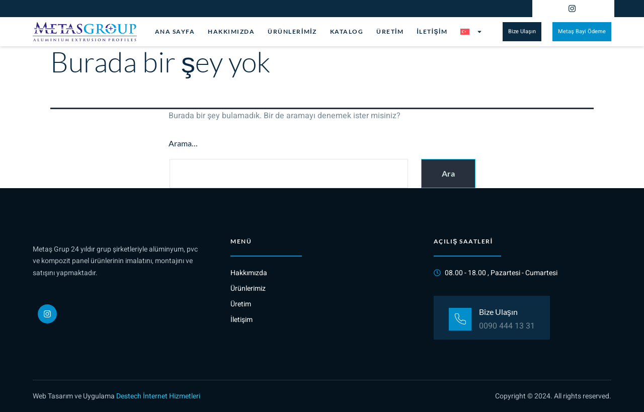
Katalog (347, 31)
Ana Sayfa (175, 31)
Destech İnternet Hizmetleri (158, 396)
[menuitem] (471, 32)
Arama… (183, 143)
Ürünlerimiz (292, 31)
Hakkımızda (231, 31)
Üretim (390, 31)
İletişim (432, 31)
